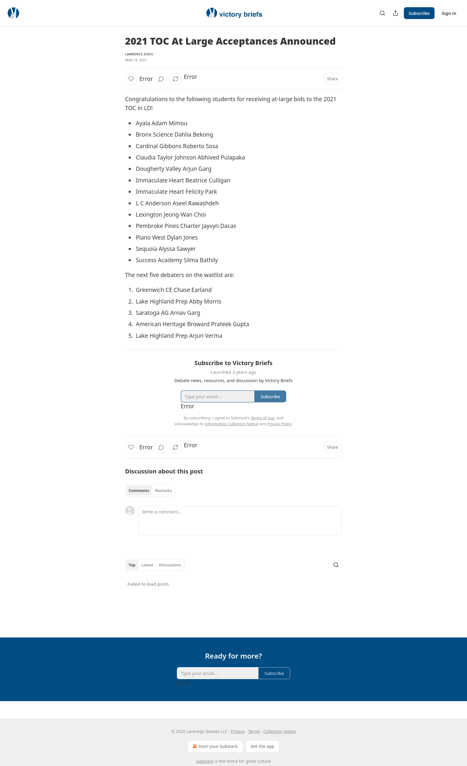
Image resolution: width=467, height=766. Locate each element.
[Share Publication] (395, 13)
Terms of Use (263, 417)
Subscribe (419, 13)
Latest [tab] (147, 565)
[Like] (131, 79)
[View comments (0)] (161, 79)
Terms (254, 731)
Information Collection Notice (231, 423)
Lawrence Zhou (139, 54)
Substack (205, 761)
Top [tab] (132, 565)
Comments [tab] (139, 490)
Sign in (449, 13)
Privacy (238, 731)
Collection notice (279, 731)
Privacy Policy (279, 423)
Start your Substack (215, 746)
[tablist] (150, 490)
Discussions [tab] (170, 565)
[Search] (382, 13)
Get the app (262, 746)
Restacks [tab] (163, 490)
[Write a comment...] (240, 520)
